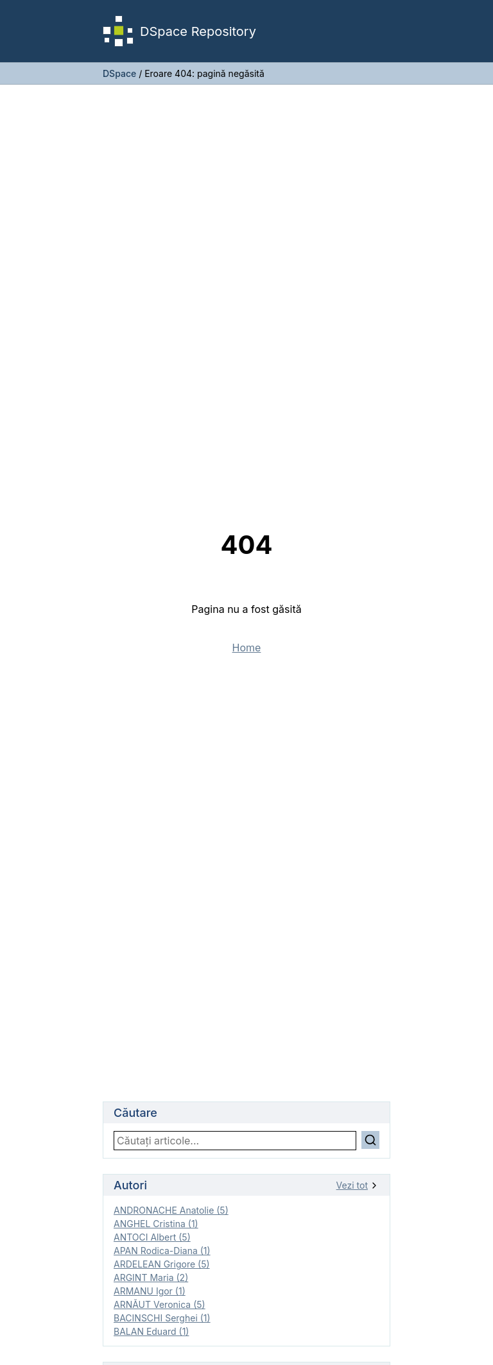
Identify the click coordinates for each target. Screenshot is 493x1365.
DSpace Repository (179, 31)
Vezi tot (357, 1185)
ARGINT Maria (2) (151, 1277)
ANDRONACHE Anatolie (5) (171, 1210)
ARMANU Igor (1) (150, 1290)
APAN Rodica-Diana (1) (162, 1250)
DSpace (119, 73)
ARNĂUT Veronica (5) (159, 1304)
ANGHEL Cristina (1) (156, 1223)
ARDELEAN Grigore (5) (162, 1264)
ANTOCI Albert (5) (152, 1237)
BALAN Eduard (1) (151, 1331)
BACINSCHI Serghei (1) (162, 1317)
